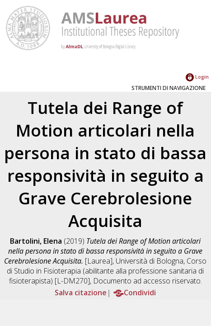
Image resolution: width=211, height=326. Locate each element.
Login (197, 76)
